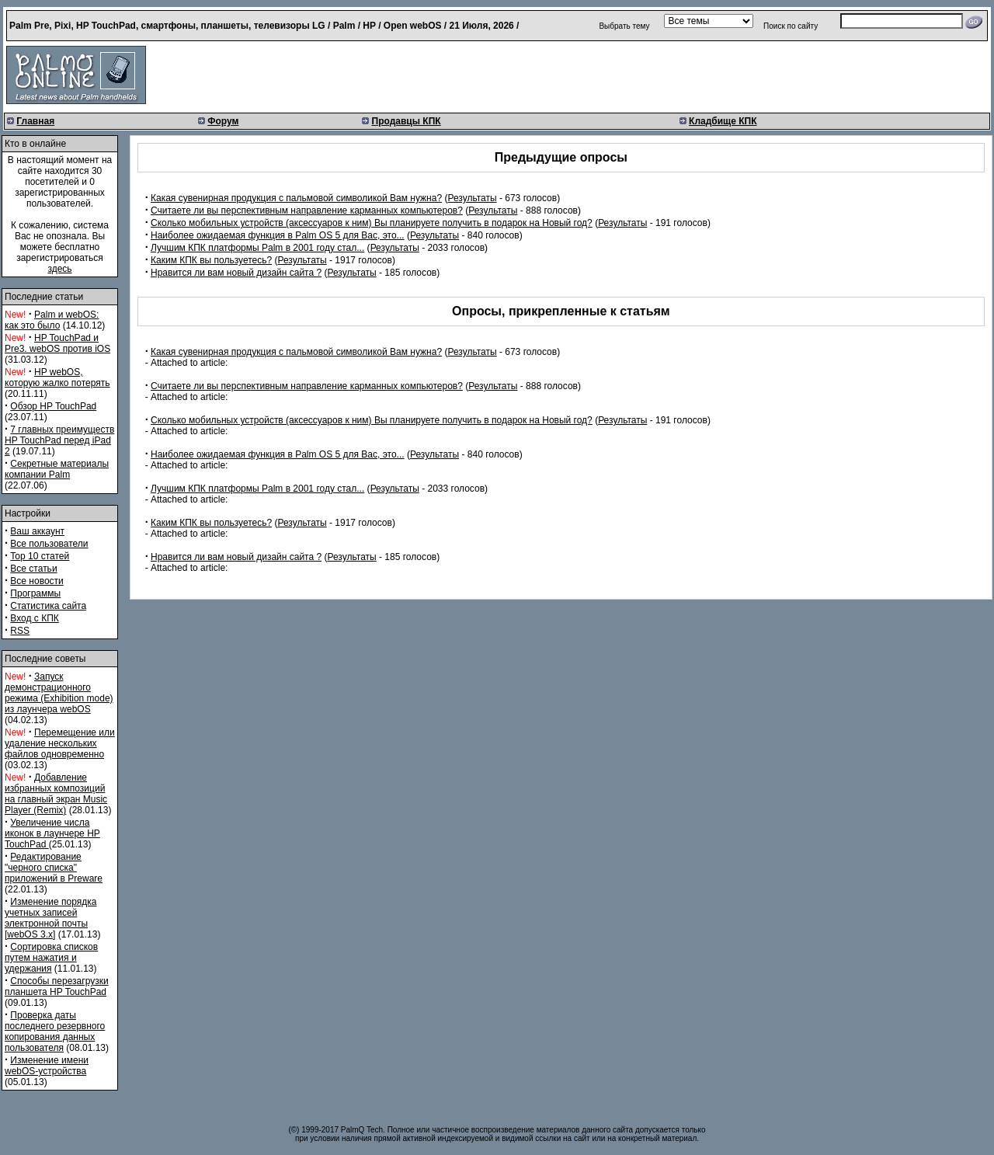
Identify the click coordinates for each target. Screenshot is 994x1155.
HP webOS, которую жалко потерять (57, 377)
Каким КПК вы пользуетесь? (211, 260)
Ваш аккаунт (37, 531)
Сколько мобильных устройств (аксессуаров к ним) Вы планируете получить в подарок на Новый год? (372, 222)
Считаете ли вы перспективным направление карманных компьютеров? (307, 210)
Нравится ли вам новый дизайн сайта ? (236, 272)
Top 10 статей (39, 556)
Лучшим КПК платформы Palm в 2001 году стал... (257, 247)
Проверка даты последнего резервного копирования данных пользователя (55, 1031)
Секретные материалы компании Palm (57, 469)
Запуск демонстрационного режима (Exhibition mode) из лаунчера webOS (59, 693)
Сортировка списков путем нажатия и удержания (51, 957)
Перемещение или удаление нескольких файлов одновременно (60, 743)
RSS (20, 630)
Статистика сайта (48, 605)
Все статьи (33, 568)
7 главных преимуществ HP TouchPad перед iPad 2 (59, 440)
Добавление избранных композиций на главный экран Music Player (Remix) (56, 794)
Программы (35, 593)
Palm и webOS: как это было (52, 320)
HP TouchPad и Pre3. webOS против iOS (57, 343)
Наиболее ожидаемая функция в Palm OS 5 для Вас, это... (278, 235)
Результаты (471, 198)
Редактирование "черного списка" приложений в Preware (54, 867)
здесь (59, 268)
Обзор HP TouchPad (53, 406)
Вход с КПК (34, 618)
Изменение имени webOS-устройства (47, 1066)
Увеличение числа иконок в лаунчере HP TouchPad (52, 833)
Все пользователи (49, 543)
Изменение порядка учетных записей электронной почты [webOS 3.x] (50, 918)
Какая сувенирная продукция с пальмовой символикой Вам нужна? (296, 198)
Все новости (36, 581)
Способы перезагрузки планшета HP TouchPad (57, 986)
